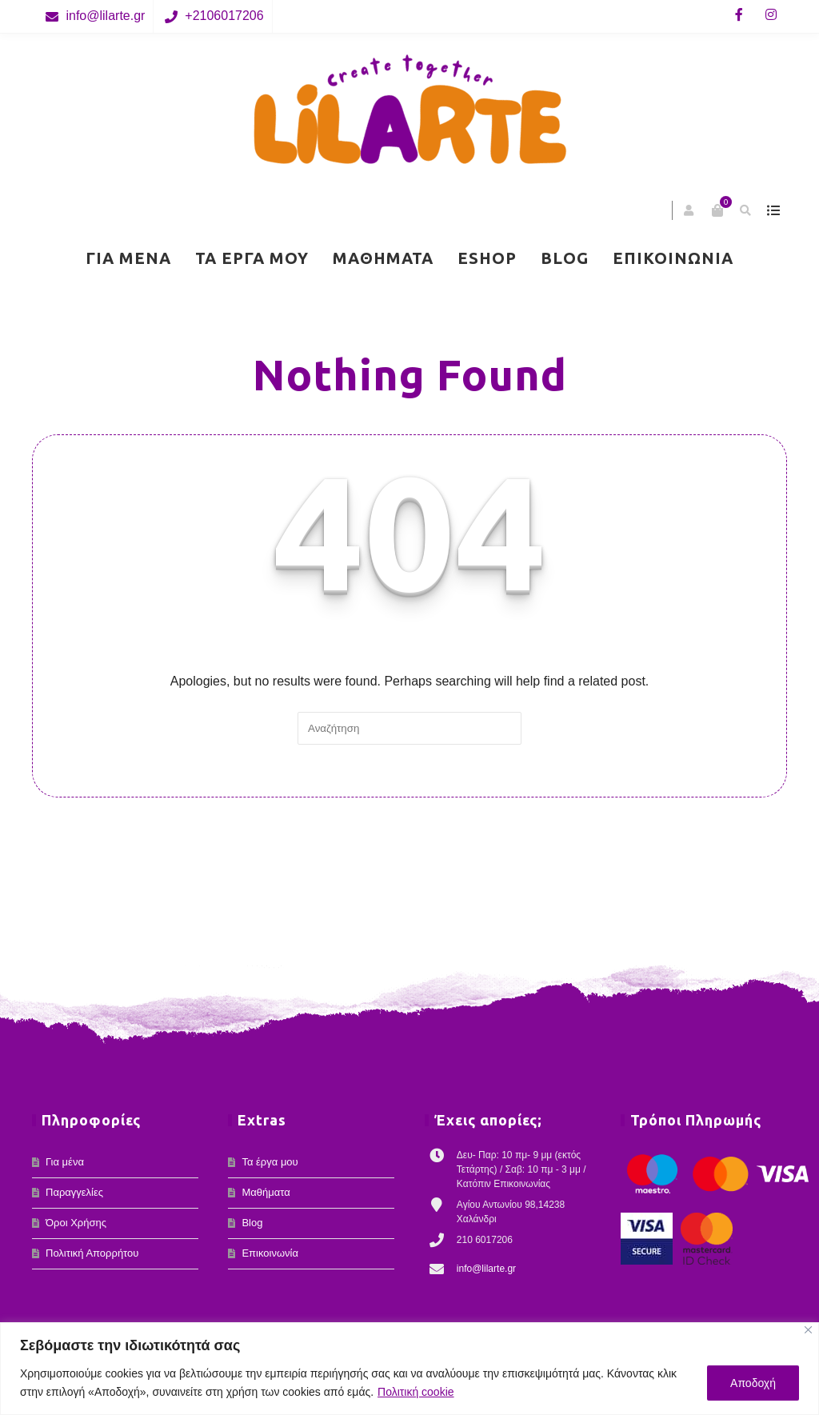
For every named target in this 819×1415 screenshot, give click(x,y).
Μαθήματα (383, 258)
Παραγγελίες (74, 1192)
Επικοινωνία (673, 258)
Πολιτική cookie (416, 1391)
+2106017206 (224, 15)
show (773, 210)
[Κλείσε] (808, 1329)
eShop (487, 258)
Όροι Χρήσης (76, 1223)
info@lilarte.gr (105, 15)
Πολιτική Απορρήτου (92, 1253)
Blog (565, 258)
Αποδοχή (753, 1383)
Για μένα (128, 258)
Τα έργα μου (252, 258)
